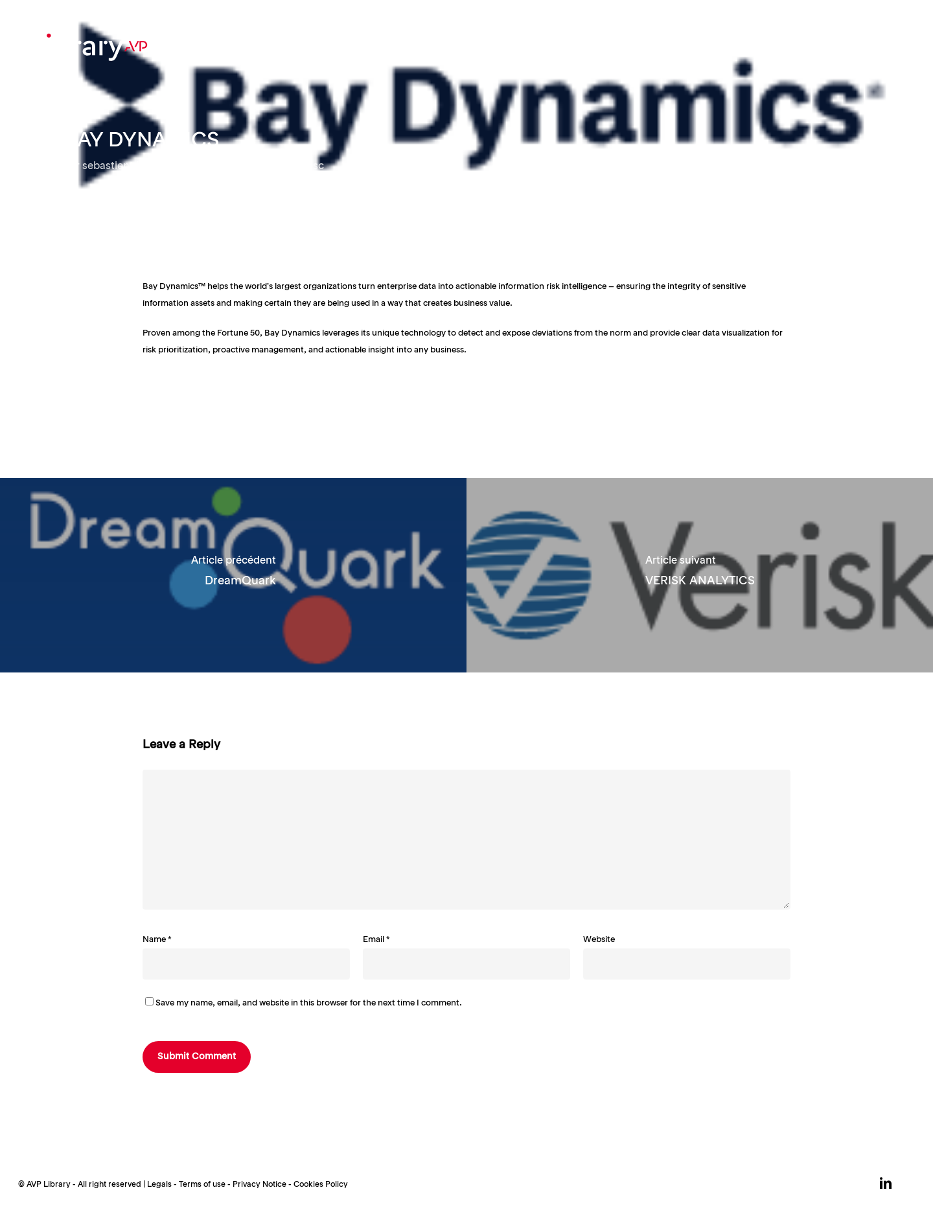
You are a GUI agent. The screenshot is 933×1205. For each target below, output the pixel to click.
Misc (312, 166)
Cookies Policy (321, 1185)
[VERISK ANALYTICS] (699, 575)
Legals (159, 1185)
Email (376, 939)
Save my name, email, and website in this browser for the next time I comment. (309, 1003)
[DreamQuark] (233, 575)
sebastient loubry (125, 166)
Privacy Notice (259, 1185)
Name (157, 939)
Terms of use (202, 1185)
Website (599, 939)
